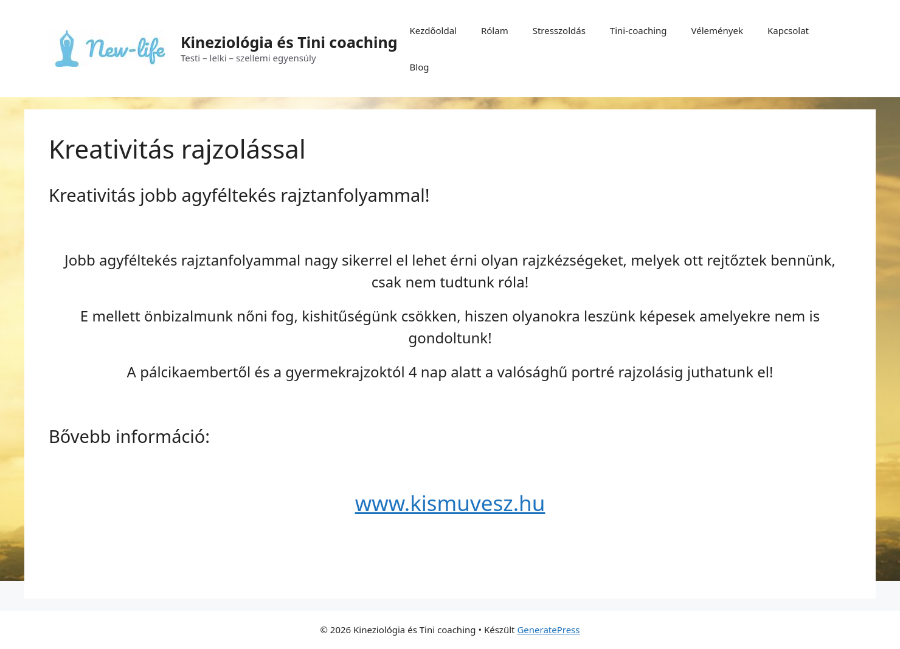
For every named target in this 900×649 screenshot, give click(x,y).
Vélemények (717, 30)
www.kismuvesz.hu (450, 503)
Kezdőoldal (433, 30)
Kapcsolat (788, 30)
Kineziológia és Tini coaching (289, 42)
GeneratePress (548, 629)
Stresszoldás (559, 30)
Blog (419, 67)
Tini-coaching (638, 30)
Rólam (494, 30)
